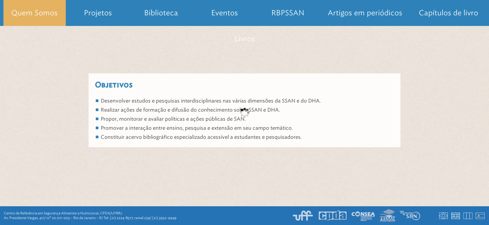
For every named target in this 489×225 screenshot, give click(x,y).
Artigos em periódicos (365, 12)
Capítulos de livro (448, 12)
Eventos (224, 12)
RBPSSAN (287, 12)
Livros (245, 38)
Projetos (98, 12)
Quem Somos (34, 12)
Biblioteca (161, 12)
